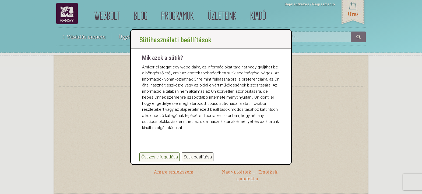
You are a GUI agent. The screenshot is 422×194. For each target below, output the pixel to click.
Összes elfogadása (159, 157)
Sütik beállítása (198, 157)
